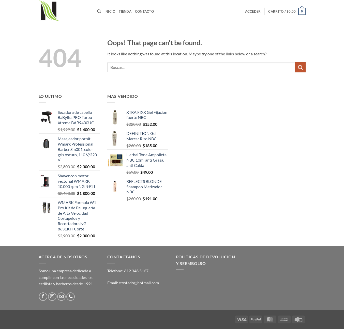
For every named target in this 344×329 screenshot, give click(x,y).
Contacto (144, 11)
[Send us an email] (61, 296)
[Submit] (300, 67)
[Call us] (70, 296)
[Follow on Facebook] (43, 296)
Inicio (109, 11)
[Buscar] (99, 11)
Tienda (125, 11)
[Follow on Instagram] (52, 296)
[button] (253, 11)
